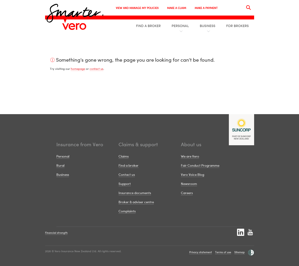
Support (125, 184)
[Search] (248, 7)
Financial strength (56, 232)
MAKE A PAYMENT (206, 8)
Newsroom (189, 184)
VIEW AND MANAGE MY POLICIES (137, 8)
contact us (96, 68)
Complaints (127, 211)
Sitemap (239, 252)
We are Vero (190, 156)
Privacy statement (200, 252)
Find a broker (129, 165)
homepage (78, 68)
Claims (124, 156)
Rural (60, 165)
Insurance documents (135, 193)
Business (62, 174)
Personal (62, 156)
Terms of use (223, 252)
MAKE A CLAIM (176, 8)
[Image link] (74, 26)
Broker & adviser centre (136, 202)
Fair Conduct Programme (200, 165)
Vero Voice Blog (192, 174)
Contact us (127, 174)
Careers (187, 193)
